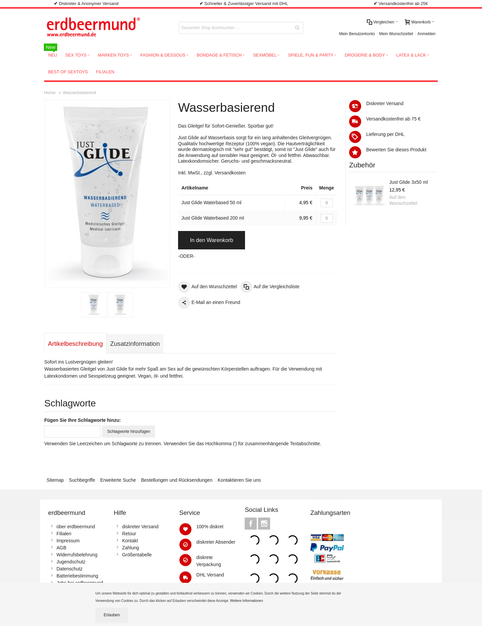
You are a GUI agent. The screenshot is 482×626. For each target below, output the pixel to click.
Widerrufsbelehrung (77, 554)
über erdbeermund (76, 526)
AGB (62, 547)
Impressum (68, 540)
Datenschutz (70, 568)
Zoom (107, 194)
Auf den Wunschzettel (403, 200)
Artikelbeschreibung (75, 343)
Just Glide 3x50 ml (408, 182)
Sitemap (55, 480)
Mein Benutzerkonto (357, 33)
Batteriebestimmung (77, 575)
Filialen (64, 533)
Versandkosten (230, 172)
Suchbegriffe (82, 480)
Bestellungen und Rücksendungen (176, 480)
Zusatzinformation (135, 343)
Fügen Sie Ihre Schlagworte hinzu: (82, 420)
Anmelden (426, 33)
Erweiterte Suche (118, 480)
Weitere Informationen (247, 601)
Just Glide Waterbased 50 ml (211, 202)
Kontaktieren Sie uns (239, 480)
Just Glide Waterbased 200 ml (212, 218)
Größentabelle (137, 554)
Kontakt (130, 540)
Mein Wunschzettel (396, 33)
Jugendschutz (71, 561)
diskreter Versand (140, 526)
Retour (129, 533)
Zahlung (130, 547)
